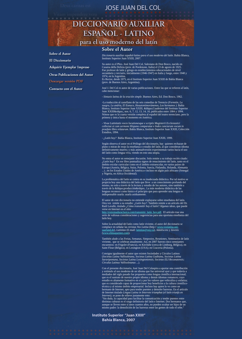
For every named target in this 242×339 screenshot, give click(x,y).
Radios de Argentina (136, 337)
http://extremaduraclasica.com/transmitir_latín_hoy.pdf (131, 212)
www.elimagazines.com (116, 233)
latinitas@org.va (145, 230)
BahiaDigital (116, 337)
